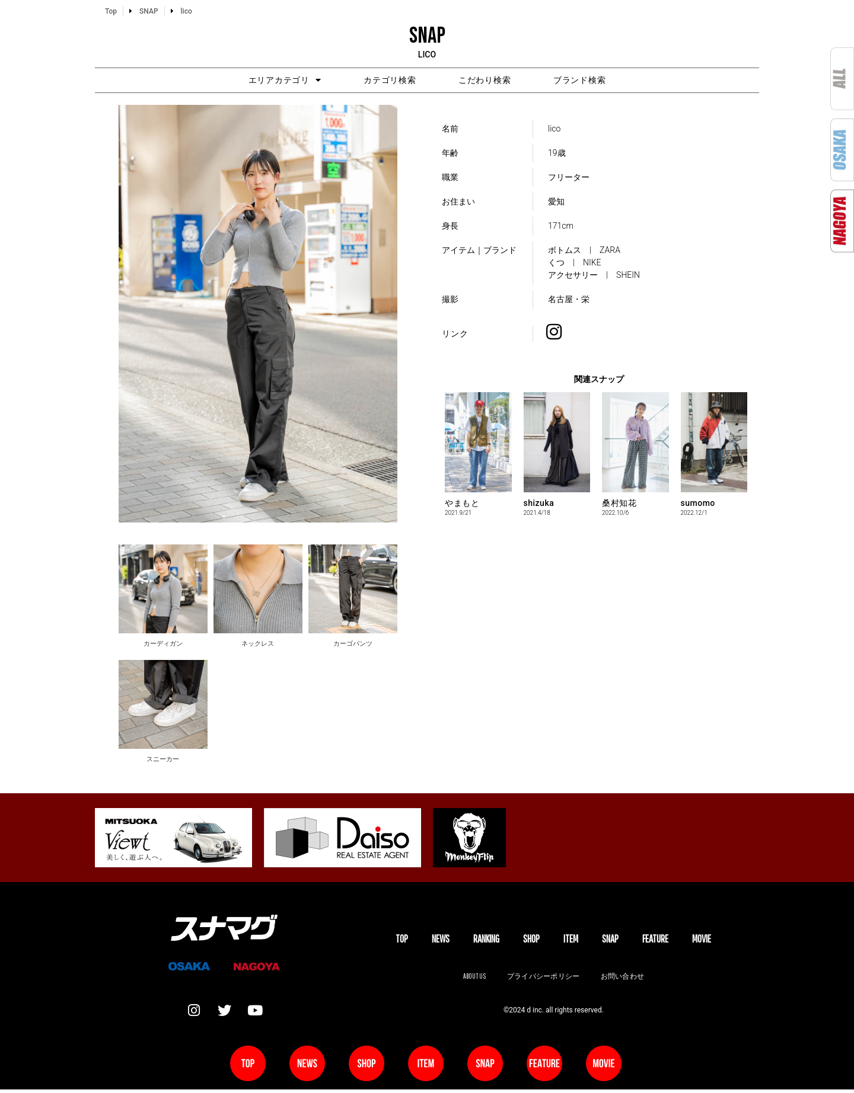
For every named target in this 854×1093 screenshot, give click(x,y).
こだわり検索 (492, 81)
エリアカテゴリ (261, 80)
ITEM (570, 940)
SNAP (610, 940)
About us (472, 978)
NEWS (441, 940)
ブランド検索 (603, 81)
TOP (402, 940)
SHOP (531, 940)
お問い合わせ (624, 978)
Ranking (486, 940)
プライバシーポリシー (543, 978)
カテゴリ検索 (382, 81)
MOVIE (701, 940)
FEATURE (655, 940)
